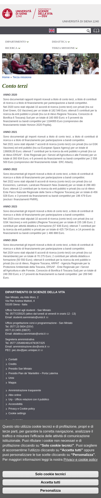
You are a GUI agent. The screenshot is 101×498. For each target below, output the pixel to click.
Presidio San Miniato (20, 368)
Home (6, 77)
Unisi (11, 378)
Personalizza (50, 493)
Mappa (12, 382)
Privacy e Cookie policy (21, 408)
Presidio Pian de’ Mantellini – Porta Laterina (33, 373)
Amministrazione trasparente (24, 390)
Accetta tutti (50, 485)
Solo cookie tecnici (50, 477)
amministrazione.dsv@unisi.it (31, 346)
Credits (12, 364)
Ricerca (11, 47)
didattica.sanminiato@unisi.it (31, 333)
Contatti (12, 359)
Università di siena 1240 (80, 21)
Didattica (59, 41)
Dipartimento (15, 41)
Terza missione (63, 47)
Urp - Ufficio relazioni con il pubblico (28, 399)
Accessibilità (15, 404)
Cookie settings (17, 413)
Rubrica (97, 30)
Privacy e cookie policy (81, 463)
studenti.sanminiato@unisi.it (30, 317)
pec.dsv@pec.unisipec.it (27, 350)
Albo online (14, 395)
